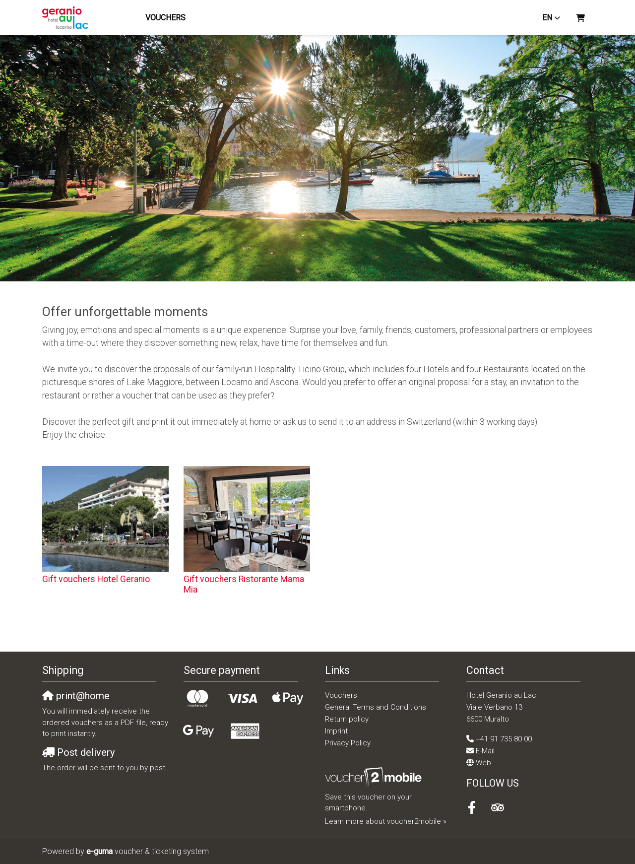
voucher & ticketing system (147, 851)
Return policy (347, 719)
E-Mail (485, 750)
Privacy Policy (348, 742)
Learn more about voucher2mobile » (385, 821)
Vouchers (167, 17)
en (547, 17)
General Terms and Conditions (375, 707)
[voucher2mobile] (375, 777)
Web (483, 762)
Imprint (336, 731)
